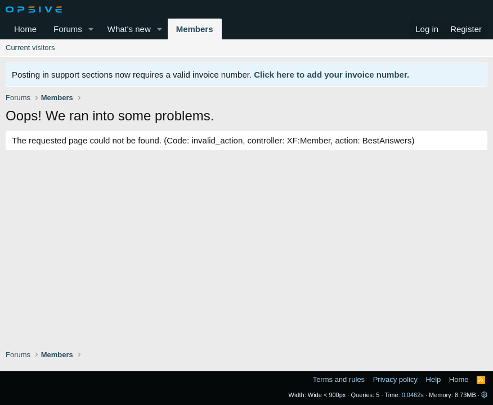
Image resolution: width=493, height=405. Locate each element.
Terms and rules (339, 379)
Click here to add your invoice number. (331, 74)
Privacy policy (395, 379)
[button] (91, 29)
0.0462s (413, 395)
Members (194, 29)
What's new (129, 29)
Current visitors (30, 47)
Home (25, 29)
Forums (67, 29)
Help (433, 379)
